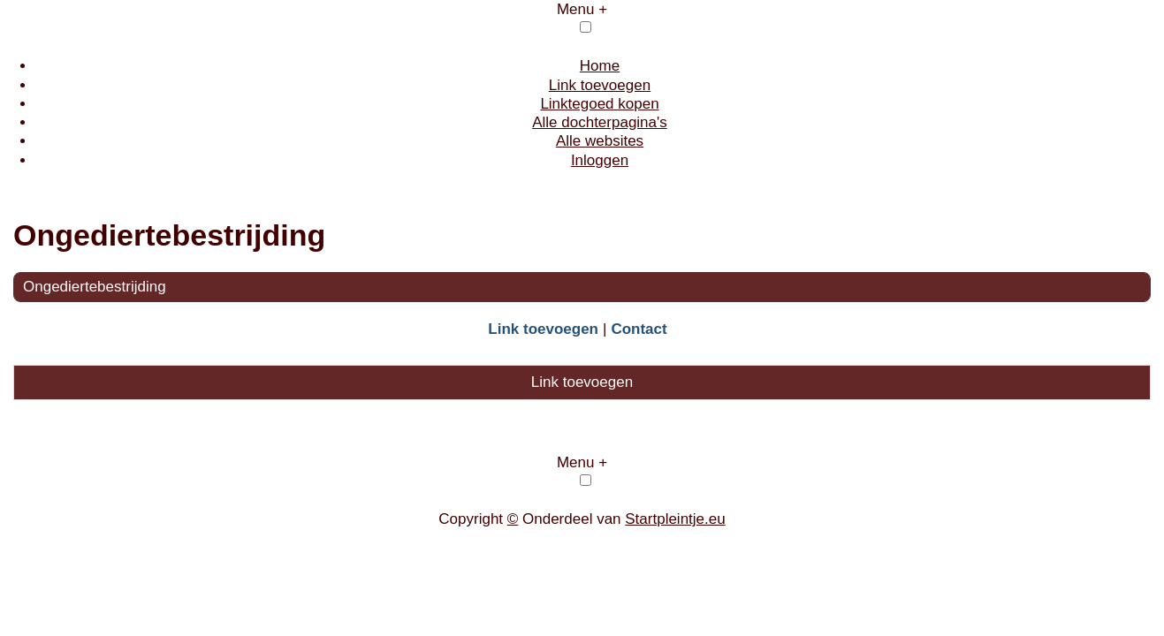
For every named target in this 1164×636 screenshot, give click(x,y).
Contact (638, 329)
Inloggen (599, 160)
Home (600, 65)
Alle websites (599, 140)
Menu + (582, 9)
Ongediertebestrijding (94, 286)
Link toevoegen (599, 85)
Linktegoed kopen (599, 103)
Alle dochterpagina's (599, 122)
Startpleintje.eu (675, 519)
